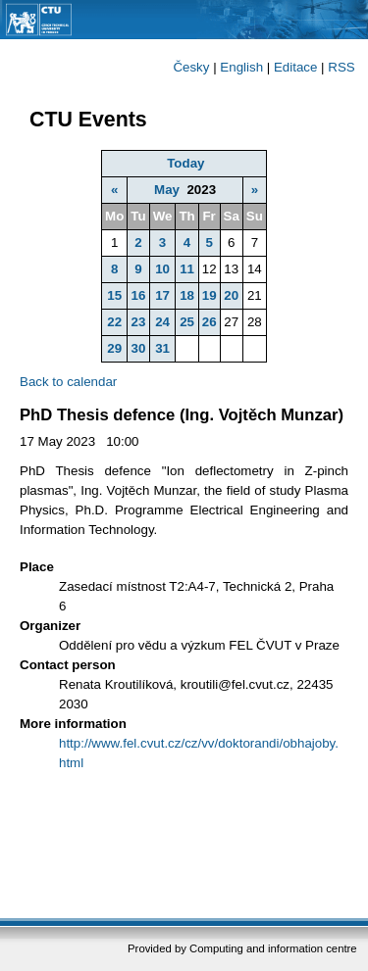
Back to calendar (68, 381)
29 (114, 348)
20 (231, 295)
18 (187, 295)
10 (162, 269)
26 (209, 322)
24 (162, 322)
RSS (341, 67)
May (167, 189)
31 (162, 348)
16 (138, 295)
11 (187, 269)
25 (187, 322)
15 (114, 295)
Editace (295, 67)
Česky (191, 67)
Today (185, 163)
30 (138, 348)
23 (138, 322)
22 (114, 322)
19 (209, 295)
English (241, 67)
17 (162, 295)
